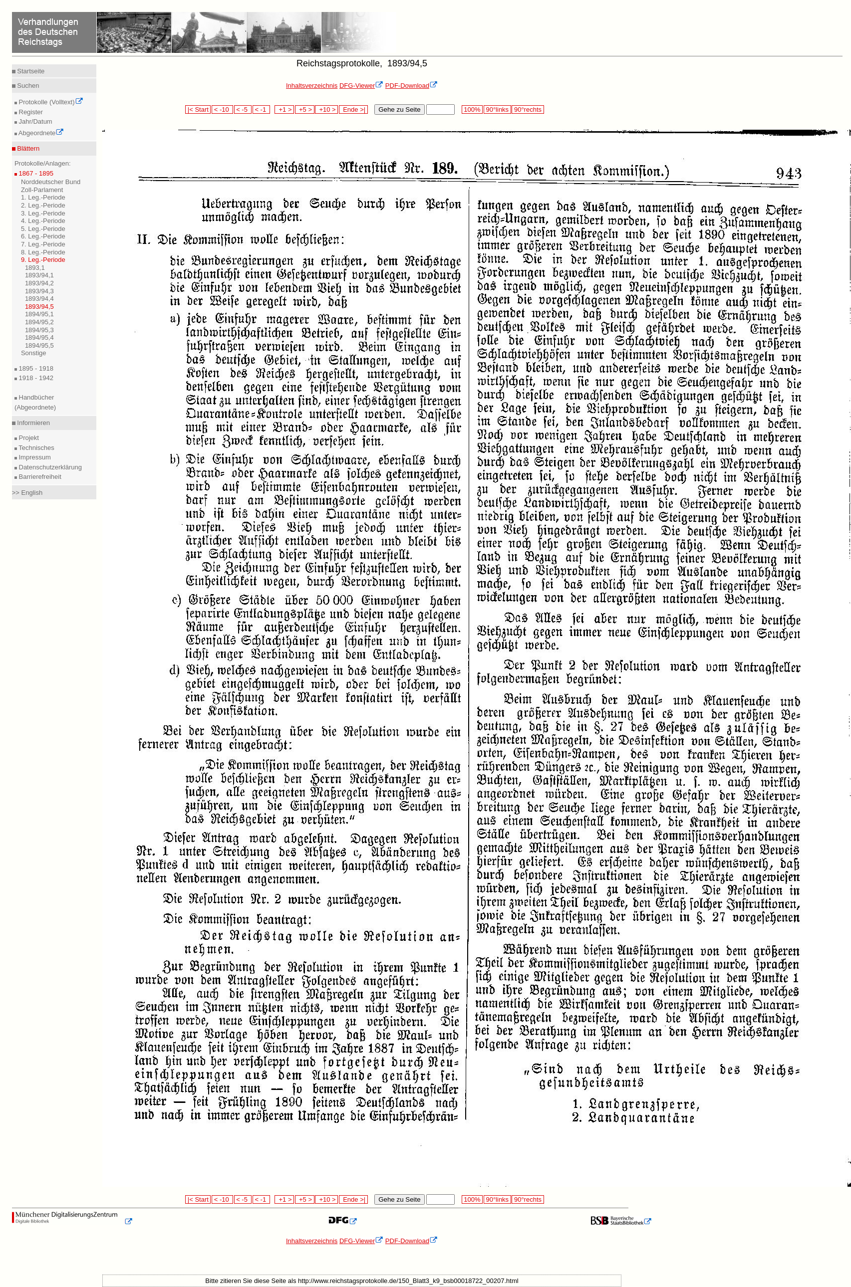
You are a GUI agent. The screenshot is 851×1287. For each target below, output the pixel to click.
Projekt (28, 437)
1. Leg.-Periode (43, 197)
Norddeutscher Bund (50, 182)
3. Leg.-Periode (43, 213)
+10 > (326, 109)
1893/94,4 (39, 298)
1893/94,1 (39, 275)
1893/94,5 (39, 306)
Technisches (35, 447)
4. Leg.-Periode (43, 220)
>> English (27, 492)
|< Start (198, 109)
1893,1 (35, 267)
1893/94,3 (39, 291)
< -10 (222, 109)
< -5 (243, 109)
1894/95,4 (39, 337)
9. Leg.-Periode (43, 259)
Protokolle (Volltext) (50, 102)
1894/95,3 (39, 330)
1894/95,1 (39, 314)
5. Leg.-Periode (43, 228)
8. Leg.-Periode (43, 252)
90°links (497, 109)
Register (30, 112)
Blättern (27, 148)
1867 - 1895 (35, 173)
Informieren (32, 423)
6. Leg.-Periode (43, 236)
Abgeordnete (40, 133)
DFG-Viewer (361, 85)
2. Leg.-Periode (43, 205)
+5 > (304, 109)
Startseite (30, 71)
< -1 (261, 109)
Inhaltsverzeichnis (311, 85)
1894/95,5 (39, 345)
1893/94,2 (39, 283)
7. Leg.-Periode (43, 244)
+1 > (284, 109)
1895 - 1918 (35, 368)
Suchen (27, 85)
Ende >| (353, 109)
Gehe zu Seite (399, 109)
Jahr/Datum (34, 121)
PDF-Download (411, 85)
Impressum (34, 457)
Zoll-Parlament (42, 190)
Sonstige (33, 353)
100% (472, 109)
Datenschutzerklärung (49, 467)
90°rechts (527, 109)
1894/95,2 (39, 322)
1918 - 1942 (35, 378)
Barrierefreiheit (39, 476)
